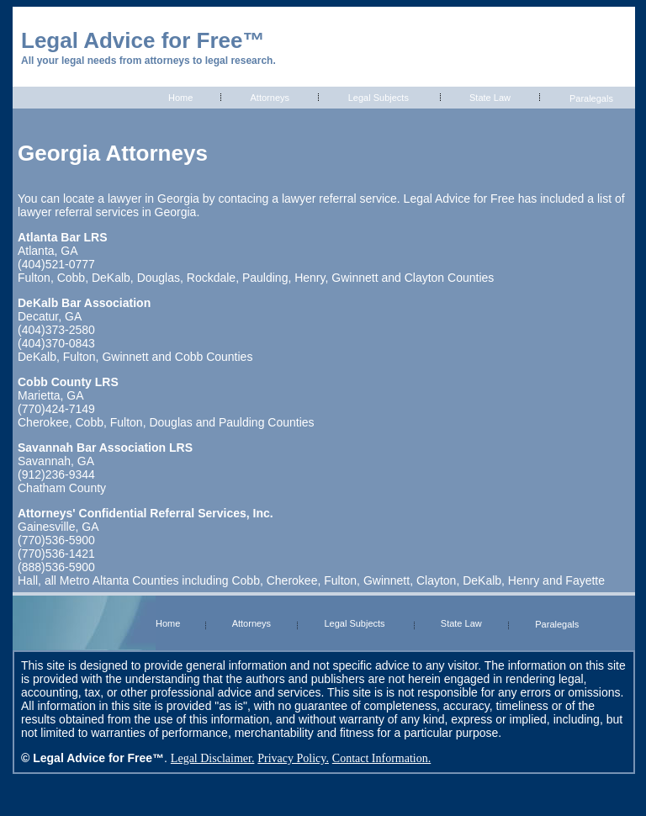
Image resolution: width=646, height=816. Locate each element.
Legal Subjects (378, 98)
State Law (490, 98)
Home (180, 98)
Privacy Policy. (293, 758)
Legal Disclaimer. (213, 758)
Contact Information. (381, 758)
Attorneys (270, 98)
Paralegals (591, 98)
